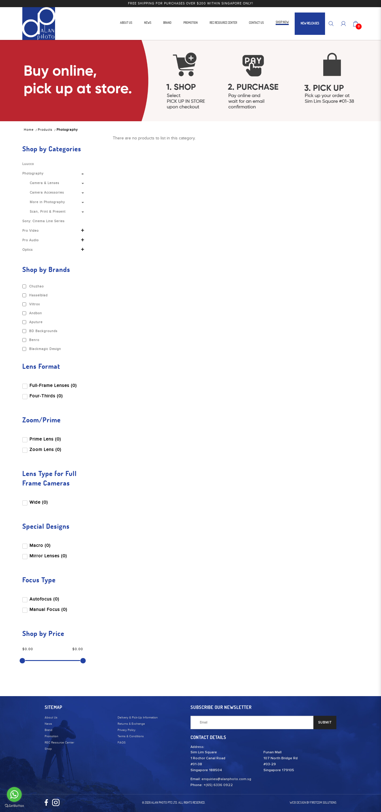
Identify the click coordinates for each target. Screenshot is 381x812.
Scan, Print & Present (47, 212)
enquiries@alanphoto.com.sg (226, 779)
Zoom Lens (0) (42, 449)
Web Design (298, 802)
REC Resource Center (59, 742)
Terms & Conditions (131, 736)
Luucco (28, 164)
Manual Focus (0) (45, 609)
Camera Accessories (47, 193)
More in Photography (47, 202)
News (48, 724)
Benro (30, 340)
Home (29, 130)
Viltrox (31, 304)
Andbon (32, 313)
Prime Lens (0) (42, 439)
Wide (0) (36, 502)
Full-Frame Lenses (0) (50, 385)
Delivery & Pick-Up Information (138, 717)
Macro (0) (37, 545)
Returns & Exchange (131, 724)
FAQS (122, 742)
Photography (67, 130)
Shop (48, 749)
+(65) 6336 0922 (218, 785)
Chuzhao (33, 286)
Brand (48, 730)
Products (45, 130)
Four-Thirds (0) (43, 396)
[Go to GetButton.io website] (14, 806)
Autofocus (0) (41, 599)
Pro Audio (30, 240)
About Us (51, 717)
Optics (27, 250)
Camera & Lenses (44, 183)
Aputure (32, 322)
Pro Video (30, 231)
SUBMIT (325, 722)
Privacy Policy (126, 730)
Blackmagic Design (41, 349)
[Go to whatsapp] (14, 794)
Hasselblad (35, 295)
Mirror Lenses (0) (45, 556)
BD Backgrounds (39, 331)
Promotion (51, 736)
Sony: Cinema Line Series (43, 221)
